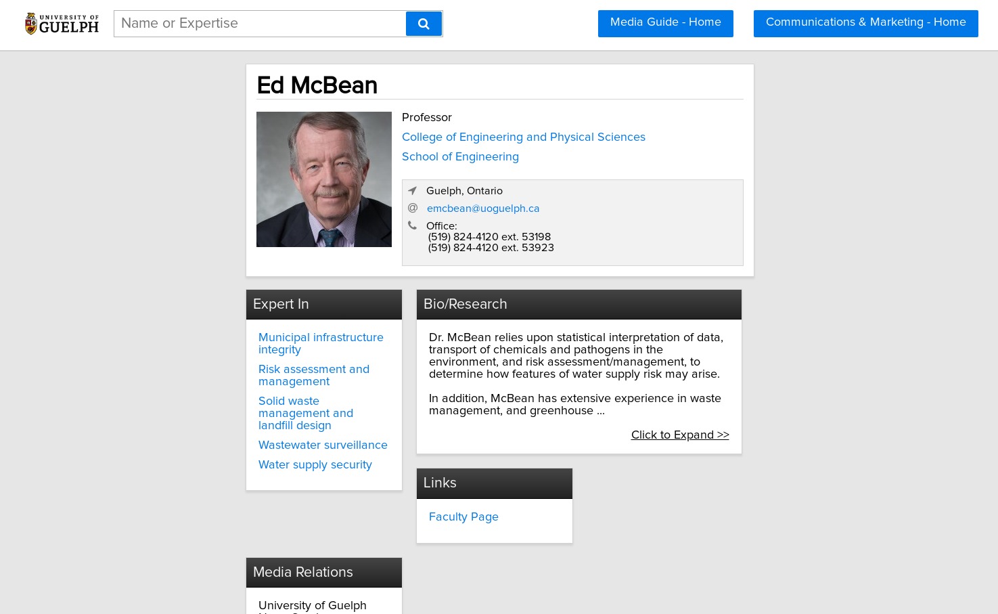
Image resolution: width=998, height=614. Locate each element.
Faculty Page (421, 482)
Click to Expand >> (786, 400)
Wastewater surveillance (227, 397)
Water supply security (220, 417)
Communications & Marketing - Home (866, 22)
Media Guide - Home (665, 22)
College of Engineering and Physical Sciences (421, 134)
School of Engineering (358, 154)
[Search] (424, 24)
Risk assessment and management (218, 340)
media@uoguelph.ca (664, 506)
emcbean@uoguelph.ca (706, 184)
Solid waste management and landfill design (242, 371)
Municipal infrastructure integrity (248, 315)
